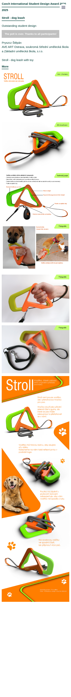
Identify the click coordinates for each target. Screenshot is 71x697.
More (5, 66)
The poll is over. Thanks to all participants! (30, 33)
